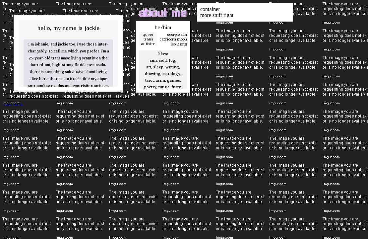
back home (13, 104)
